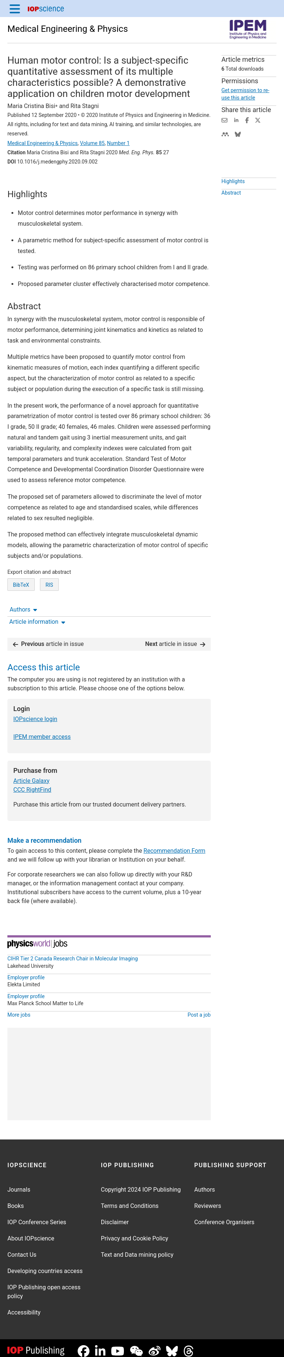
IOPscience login (35, 713)
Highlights (233, 198)
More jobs (18, 1009)
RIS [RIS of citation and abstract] (49, 612)
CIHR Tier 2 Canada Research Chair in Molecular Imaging (72, 953)
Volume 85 (92, 143)
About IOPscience (30, 1232)
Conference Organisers (224, 1216)
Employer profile (26, 971)
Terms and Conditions (130, 1199)
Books (15, 1199)
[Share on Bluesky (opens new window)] (238, 133)
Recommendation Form (174, 844)
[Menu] (14, 8)
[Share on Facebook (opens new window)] (247, 119)
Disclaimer (115, 1216)
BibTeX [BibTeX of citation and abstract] (21, 612)
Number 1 (118, 143)
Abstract (231, 210)
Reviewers (207, 1199)
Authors (23, 182)
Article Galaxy (31, 774)
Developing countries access (45, 1265)
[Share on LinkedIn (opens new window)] (236, 119)
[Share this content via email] (224, 119)
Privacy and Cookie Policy (134, 1232)
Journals (18, 1183)
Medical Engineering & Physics (67, 29)
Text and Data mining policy (137, 1248)
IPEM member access (42, 730)
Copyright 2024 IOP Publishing (141, 1183)
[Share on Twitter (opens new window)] (258, 119)
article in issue (48, 638)
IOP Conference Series (36, 1216)
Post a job (198, 1009)
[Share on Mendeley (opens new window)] (225, 133)
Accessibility (24, 1306)
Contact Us (22, 1248)
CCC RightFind (32, 783)
